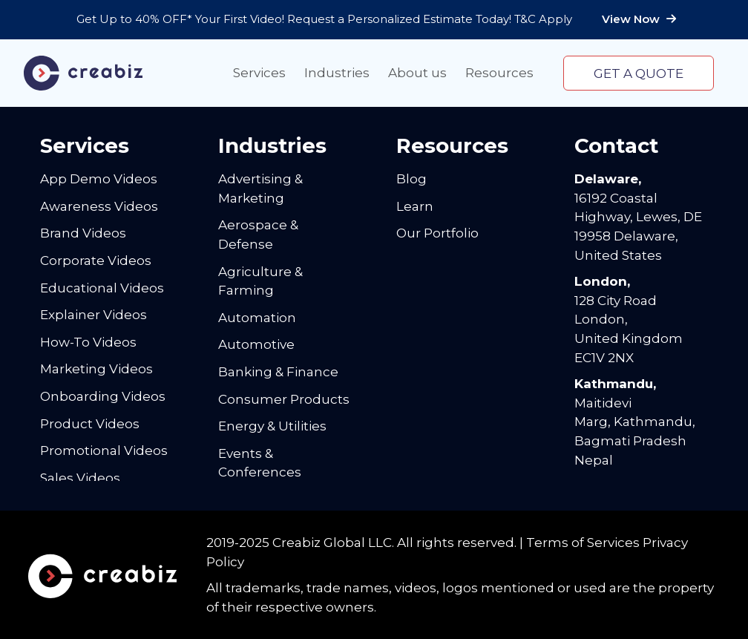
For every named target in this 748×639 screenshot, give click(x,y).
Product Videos (90, 423)
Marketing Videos (96, 368)
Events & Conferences (259, 462)
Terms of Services (583, 542)
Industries (337, 72)
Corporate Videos (95, 260)
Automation (257, 317)
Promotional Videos (104, 450)
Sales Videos (80, 477)
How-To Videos (88, 342)
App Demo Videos (98, 178)
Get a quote (638, 73)
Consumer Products (284, 399)
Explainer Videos (93, 314)
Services (259, 72)
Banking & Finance (278, 371)
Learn (414, 206)
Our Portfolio (437, 232)
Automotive (256, 344)
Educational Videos (102, 287)
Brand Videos (83, 232)
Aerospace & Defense (258, 234)
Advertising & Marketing (260, 188)
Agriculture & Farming (260, 280)
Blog (411, 178)
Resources (499, 72)
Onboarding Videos (102, 396)
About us (417, 72)
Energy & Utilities (272, 425)
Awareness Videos (99, 206)
